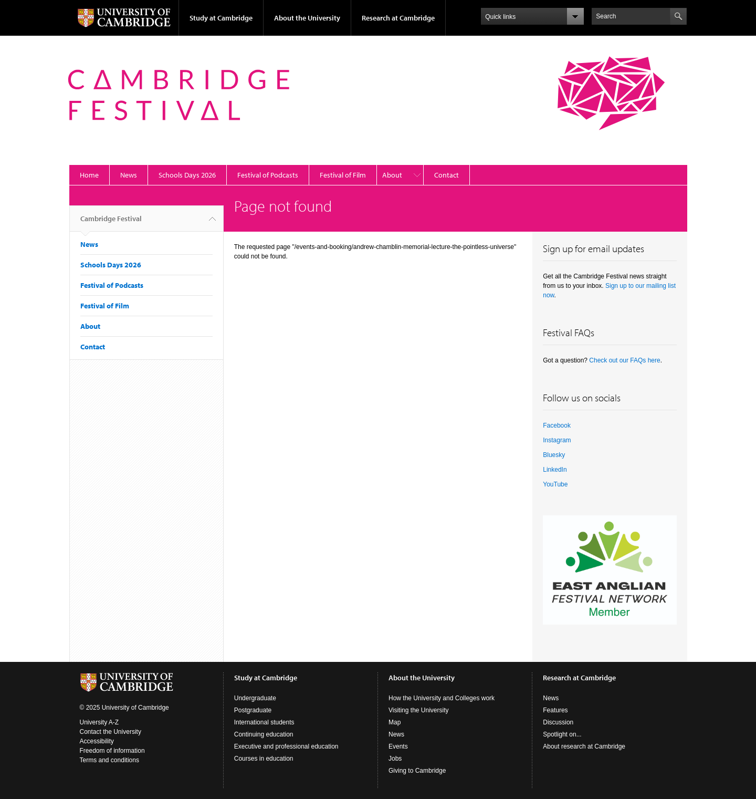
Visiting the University (418, 710)
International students (264, 722)
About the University (307, 18)
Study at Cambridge (221, 18)
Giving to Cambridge (417, 770)
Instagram (557, 440)
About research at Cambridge (584, 746)
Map (394, 722)
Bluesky (554, 455)
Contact (446, 175)
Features (555, 710)
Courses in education (263, 758)
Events (398, 746)
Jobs (395, 758)
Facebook (557, 425)
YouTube (555, 484)
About (392, 175)
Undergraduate (255, 698)
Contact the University (110, 731)
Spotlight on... (562, 734)
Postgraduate (252, 710)
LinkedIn (554, 469)
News (128, 175)
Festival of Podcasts (267, 175)
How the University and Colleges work (441, 698)
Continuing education (263, 734)
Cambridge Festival (111, 223)
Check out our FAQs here (624, 360)
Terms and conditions (109, 760)
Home (89, 175)
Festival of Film (343, 175)
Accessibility (97, 741)
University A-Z (99, 722)
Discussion (558, 722)
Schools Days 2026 (187, 175)
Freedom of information (112, 750)
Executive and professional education (286, 746)
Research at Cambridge (398, 18)
